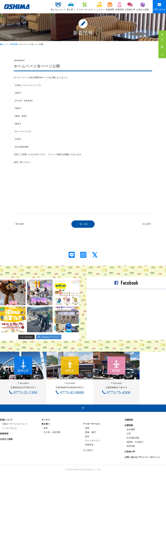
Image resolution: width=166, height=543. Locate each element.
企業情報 (114, 6)
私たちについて (43, 6)
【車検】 (18, 108)
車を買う (57, 6)
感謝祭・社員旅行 (133, 470)
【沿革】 (18, 139)
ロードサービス (91, 469)
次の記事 (146, 224)
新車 (45, 456)
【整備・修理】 (21, 116)
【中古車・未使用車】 (24, 100)
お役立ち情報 (142, 6)
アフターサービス (73, 6)
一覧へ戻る (83, 224)
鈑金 (86, 465)
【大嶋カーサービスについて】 (28, 85)
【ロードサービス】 (23, 131)
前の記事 (19, 224)
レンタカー (90, 6)
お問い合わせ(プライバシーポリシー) (142, 485)
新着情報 (4, 462)
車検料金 (88, 473)
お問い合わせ (159, 6)
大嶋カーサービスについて (13, 452)
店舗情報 (103, 6)
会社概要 (129, 458)
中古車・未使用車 (51, 460)
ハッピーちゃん (8, 456)
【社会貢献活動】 (22, 147)
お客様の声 (127, 6)
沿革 (127, 462)
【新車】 (18, 93)
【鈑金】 (18, 123)
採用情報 (129, 474)
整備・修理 (89, 460)
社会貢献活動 (131, 466)
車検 (86, 456)
